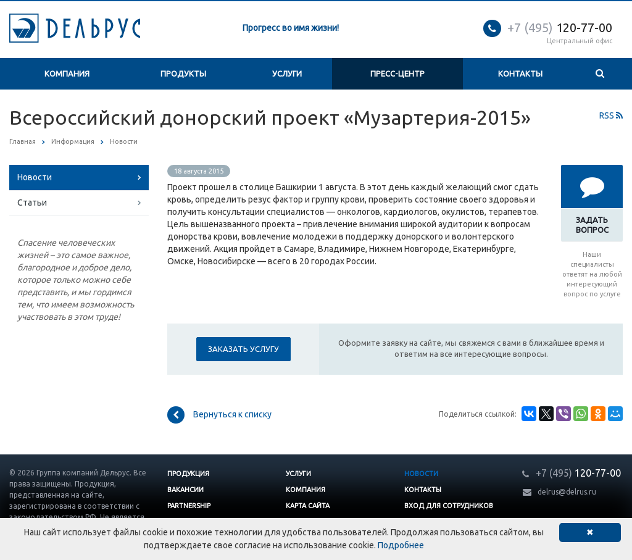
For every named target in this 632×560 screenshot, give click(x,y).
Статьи (32, 202)
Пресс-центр (397, 73)
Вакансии (185, 489)
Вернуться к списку (219, 415)
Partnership (188, 505)
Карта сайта (308, 505)
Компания (66, 73)
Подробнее (401, 545)
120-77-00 (559, 27)
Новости (34, 177)
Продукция (188, 473)
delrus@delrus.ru (567, 492)
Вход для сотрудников (448, 505)
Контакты (520, 73)
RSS (611, 115)
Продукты (183, 73)
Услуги (287, 73)
